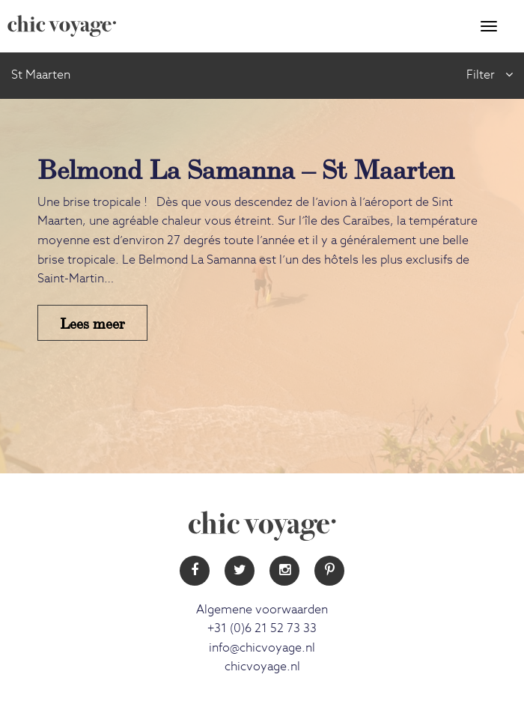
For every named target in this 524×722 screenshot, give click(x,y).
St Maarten (40, 75)
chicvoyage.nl (262, 667)
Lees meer (92, 322)
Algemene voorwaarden (262, 610)
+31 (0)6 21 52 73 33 (262, 628)
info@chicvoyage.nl (262, 648)
